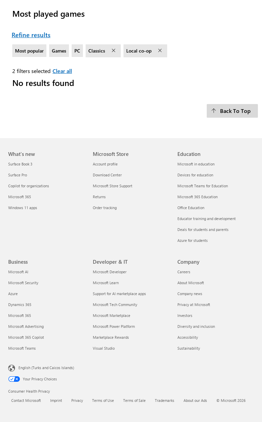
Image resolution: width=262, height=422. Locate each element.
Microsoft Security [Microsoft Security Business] (23, 282)
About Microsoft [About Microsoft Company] (190, 282)
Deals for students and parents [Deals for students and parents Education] (203, 229)
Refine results (31, 35)
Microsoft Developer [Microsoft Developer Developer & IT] (110, 271)
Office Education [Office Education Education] (190, 207)
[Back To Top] (232, 111)
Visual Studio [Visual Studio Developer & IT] (104, 348)
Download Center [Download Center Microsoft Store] (107, 174)
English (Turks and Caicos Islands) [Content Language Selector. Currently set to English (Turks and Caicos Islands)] (46, 367)
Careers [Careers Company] (183, 271)
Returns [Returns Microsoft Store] (99, 196)
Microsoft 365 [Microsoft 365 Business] (19, 315)
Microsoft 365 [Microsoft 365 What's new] (19, 196)
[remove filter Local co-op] (160, 50)
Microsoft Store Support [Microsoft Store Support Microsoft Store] (112, 185)
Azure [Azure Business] (13, 293)
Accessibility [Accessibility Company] (187, 337)
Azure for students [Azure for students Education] (192, 240)
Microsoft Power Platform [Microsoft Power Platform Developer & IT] (114, 326)
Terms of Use (103, 400)
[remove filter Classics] (114, 50)
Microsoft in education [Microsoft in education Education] (196, 163)
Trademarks (164, 400)
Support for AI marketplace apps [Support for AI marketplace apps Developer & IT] (119, 293)
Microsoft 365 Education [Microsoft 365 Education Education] (197, 196)
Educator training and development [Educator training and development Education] (206, 218)
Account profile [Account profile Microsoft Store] (105, 163)
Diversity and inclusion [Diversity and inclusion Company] (196, 326)
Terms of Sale (134, 400)
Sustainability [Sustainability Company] (188, 348)
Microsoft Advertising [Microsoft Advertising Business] (26, 326)
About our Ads (195, 400)
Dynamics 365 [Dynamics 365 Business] (19, 304)
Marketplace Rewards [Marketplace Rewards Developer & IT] (111, 337)
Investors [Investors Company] (184, 315)
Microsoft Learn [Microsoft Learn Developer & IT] (106, 282)
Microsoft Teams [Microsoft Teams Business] (22, 348)
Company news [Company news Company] (189, 293)
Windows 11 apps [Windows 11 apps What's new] (22, 207)
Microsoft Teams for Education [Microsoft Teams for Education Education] (202, 185)
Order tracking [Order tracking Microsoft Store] (105, 207)
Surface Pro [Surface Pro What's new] (17, 174)
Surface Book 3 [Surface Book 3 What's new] (20, 163)
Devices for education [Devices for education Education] (195, 174)
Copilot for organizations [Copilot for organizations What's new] (28, 185)
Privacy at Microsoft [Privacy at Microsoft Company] (193, 304)
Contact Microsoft (26, 400)
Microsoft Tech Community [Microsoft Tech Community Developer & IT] (115, 304)
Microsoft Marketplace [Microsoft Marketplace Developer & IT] (111, 315)
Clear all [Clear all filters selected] (62, 70)
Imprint (56, 400)
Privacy (77, 400)
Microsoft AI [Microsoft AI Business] (18, 271)
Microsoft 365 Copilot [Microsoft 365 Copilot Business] (26, 337)
